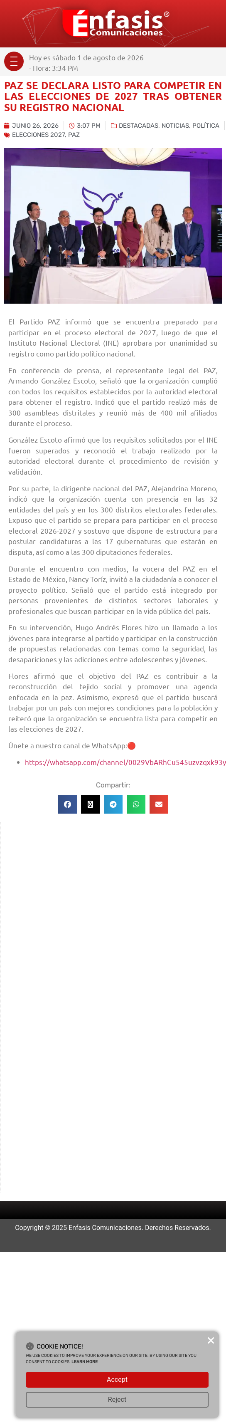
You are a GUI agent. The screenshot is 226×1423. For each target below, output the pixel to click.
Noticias (175, 125)
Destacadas (138, 125)
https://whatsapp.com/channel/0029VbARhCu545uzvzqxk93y (125, 761)
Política (205, 125)
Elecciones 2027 (38, 135)
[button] (67, 804)
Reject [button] (117, 1399)
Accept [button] (117, 1379)
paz (74, 135)
